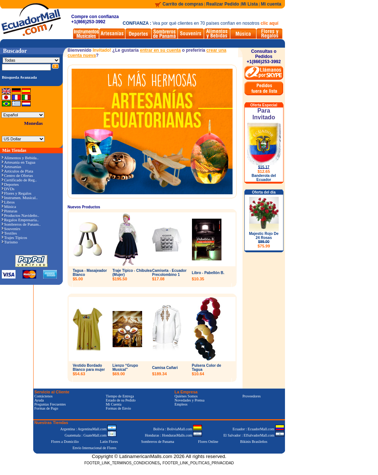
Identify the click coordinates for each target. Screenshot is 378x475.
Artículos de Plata (17, 171)
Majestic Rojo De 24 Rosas (263, 240)
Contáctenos (43, 396)
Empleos (181, 404)
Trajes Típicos (14, 237)
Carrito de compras (182, 4)
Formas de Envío (118, 408)
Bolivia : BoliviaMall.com (177, 429)
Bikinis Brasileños (254, 442)
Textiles (9, 233)
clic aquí (269, 23)
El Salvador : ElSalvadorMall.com (253, 435)
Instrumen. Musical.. (20, 197)
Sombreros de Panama (157, 442)
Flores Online (208, 442)
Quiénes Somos (186, 396)
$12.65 (264, 171)
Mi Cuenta (113, 404)
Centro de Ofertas (17, 175)
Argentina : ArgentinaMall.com (88, 429)
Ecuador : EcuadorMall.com (258, 429)
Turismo (10, 242)
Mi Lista (249, 4)
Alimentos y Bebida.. (20, 158)
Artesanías (11, 166)
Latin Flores (109, 442)
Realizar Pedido (223, 4)
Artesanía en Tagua (18, 162)
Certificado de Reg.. (19, 180)
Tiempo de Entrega (120, 396)
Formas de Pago (46, 408)
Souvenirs (11, 228)
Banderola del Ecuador (263, 178)
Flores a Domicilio (65, 442)
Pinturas (9, 211)
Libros (8, 202)
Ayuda (39, 400)
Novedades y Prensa (190, 400)
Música (9, 206)
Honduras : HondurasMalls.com (173, 435)
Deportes (10, 184)
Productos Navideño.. (20, 215)
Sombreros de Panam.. (21, 224)
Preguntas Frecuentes (50, 404)
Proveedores (252, 396)
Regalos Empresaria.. (20, 220)
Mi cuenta (271, 4)
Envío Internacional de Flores (94, 448)
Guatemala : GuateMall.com (90, 435)
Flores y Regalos (16, 193)
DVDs (8, 189)
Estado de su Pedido (120, 400)
